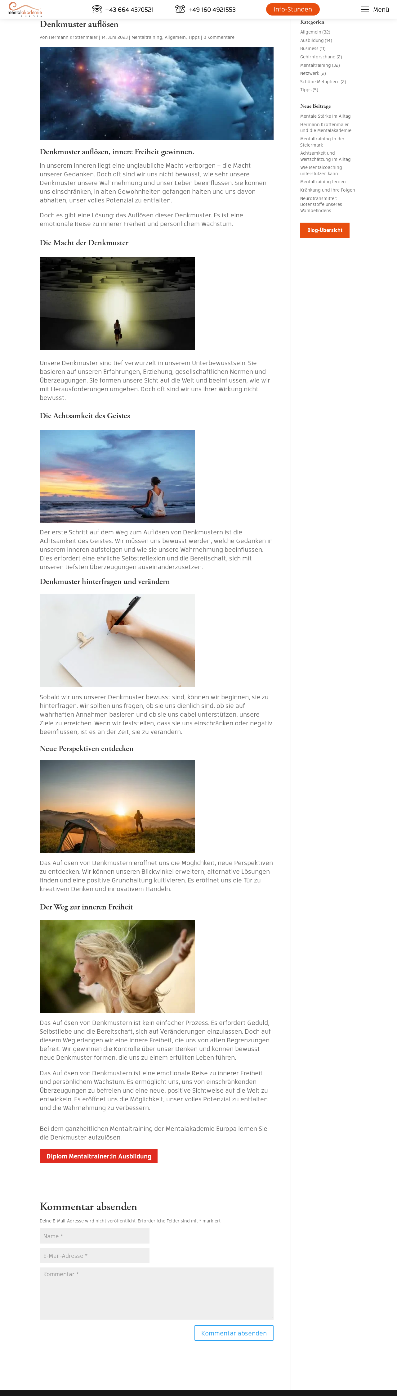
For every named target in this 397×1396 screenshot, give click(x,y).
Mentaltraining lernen (323, 181)
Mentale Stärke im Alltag (325, 116)
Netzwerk (309, 73)
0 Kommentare (218, 37)
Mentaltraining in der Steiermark (322, 141)
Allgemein (175, 37)
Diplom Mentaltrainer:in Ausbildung (99, 1156)
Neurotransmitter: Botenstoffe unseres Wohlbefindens (321, 204)
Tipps (194, 37)
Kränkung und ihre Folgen (327, 190)
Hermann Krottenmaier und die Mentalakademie (325, 127)
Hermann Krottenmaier (73, 37)
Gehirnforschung (318, 56)
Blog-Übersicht (324, 229)
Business (309, 48)
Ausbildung (312, 40)
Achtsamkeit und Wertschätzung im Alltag (325, 156)
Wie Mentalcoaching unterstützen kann (321, 170)
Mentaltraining (147, 37)
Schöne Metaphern (320, 81)
